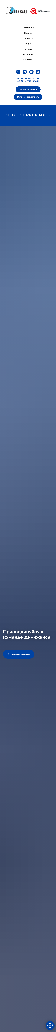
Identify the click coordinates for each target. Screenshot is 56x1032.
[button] (28, 89)
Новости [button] (28, 49)
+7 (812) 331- (24, 78)
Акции (28, 43)
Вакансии (28, 54)
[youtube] (31, 72)
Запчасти (28, 38)
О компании (28, 27)
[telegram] (25, 72)
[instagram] (38, 72)
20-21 (35, 78)
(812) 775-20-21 (30, 81)
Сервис (28, 33)
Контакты (28, 59)
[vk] (18, 72)
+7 (19, 81)
